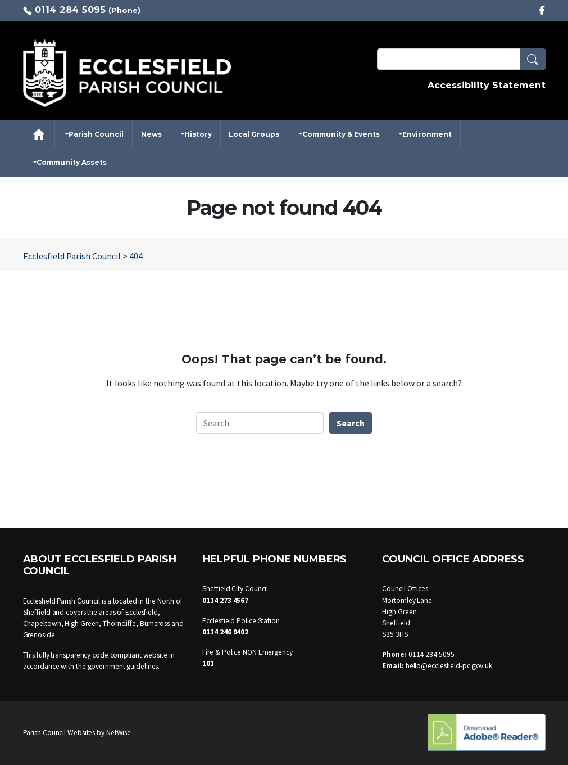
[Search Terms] (461, 59)
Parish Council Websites (59, 732)
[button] (533, 59)
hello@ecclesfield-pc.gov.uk (449, 665)
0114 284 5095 (70, 9)
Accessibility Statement (487, 85)
